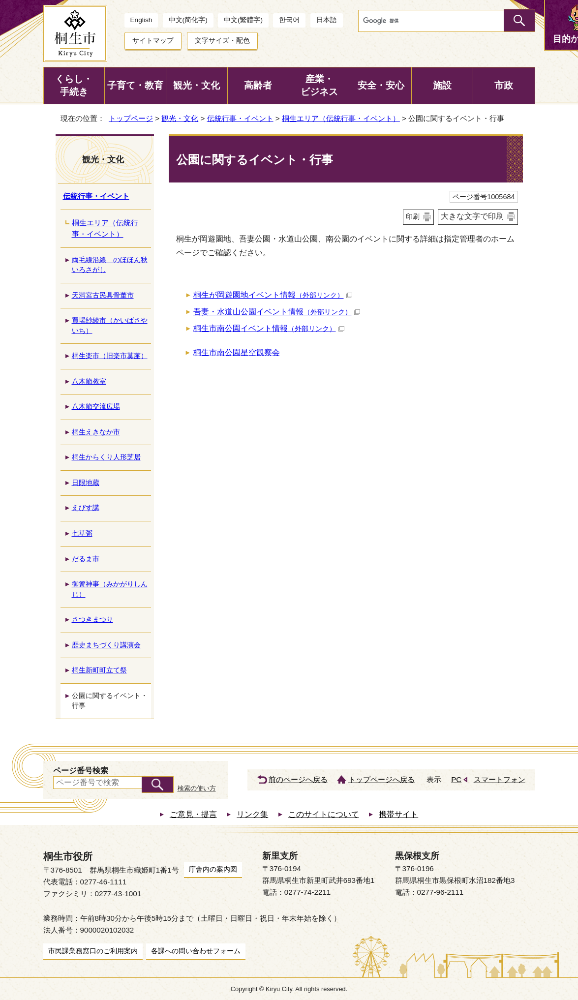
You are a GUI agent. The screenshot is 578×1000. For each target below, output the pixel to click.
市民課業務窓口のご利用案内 (93, 951)
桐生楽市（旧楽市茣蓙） (110, 356)
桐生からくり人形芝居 (106, 457)
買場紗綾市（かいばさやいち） (110, 325)
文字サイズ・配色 (222, 40)
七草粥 (82, 533)
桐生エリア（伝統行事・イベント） (341, 118)
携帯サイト (398, 814)
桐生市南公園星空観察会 (236, 352)
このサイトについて (323, 814)
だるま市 (85, 559)
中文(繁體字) (243, 20)
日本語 (326, 20)
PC (456, 779)
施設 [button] (442, 85)
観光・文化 (179, 118)
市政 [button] (503, 85)
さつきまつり (92, 619)
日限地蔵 (85, 482)
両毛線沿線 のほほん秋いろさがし (110, 265)
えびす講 (85, 508)
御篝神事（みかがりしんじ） (110, 589)
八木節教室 (89, 381)
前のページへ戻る (298, 779)
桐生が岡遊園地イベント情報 (272, 295)
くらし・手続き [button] (73, 85)
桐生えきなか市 (96, 432)
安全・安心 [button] (381, 85)
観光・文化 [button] (196, 85)
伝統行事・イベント (240, 118)
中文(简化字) (188, 20)
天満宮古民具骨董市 (103, 295)
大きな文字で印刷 (472, 216)
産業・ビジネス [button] (319, 85)
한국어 (289, 20)
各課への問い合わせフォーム (196, 951)
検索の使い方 (197, 788)
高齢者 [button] (258, 85)
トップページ (131, 118)
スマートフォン (499, 779)
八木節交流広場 (96, 406)
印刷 (413, 216)
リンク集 (252, 814)
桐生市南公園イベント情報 (268, 328)
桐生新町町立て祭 (99, 670)
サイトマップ (153, 40)
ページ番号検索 (80, 770)
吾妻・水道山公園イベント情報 (276, 311)
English (141, 20)
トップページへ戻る (381, 779)
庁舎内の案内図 (213, 869)
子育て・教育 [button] (135, 85)
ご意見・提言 (193, 814)
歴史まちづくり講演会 (106, 645)
